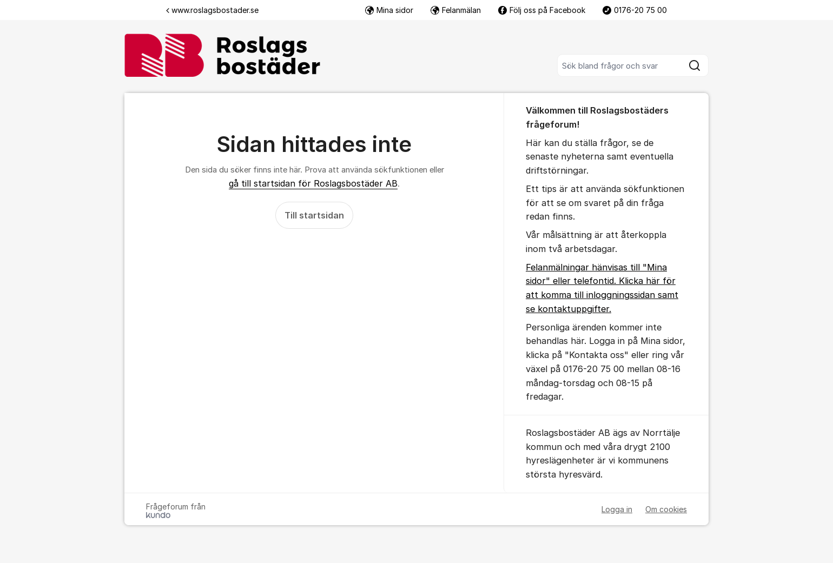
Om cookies (666, 509)
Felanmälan (456, 10)
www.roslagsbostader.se (212, 10)
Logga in (616, 509)
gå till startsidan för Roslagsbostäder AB (313, 183)
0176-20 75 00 (635, 10)
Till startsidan (314, 215)
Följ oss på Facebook (541, 10)
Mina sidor (389, 10)
